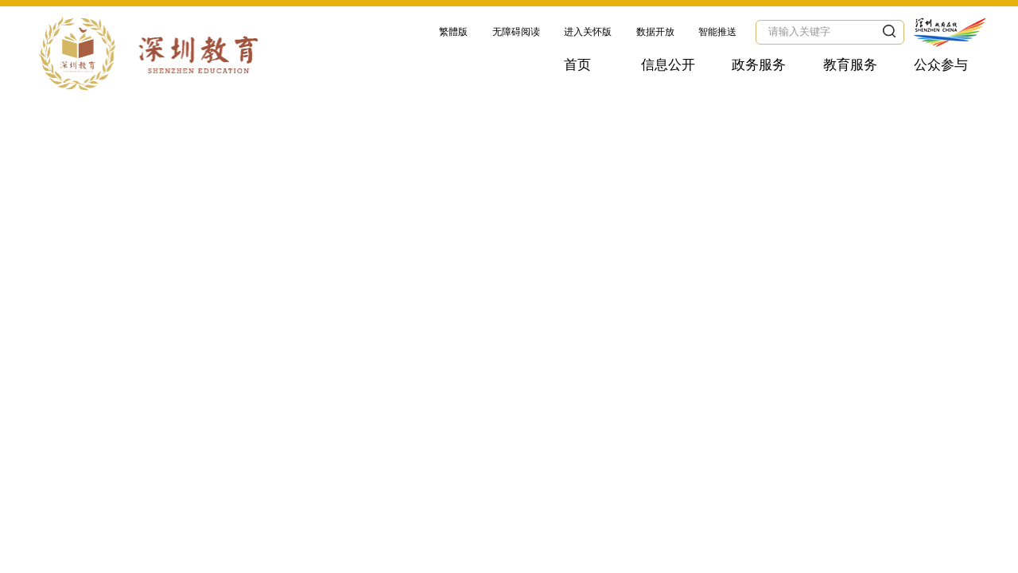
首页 (577, 64)
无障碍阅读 (516, 31)
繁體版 (453, 31)
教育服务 (850, 64)
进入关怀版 (588, 31)
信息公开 (668, 64)
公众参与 (941, 64)
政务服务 (759, 64)
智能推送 (717, 31)
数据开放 (655, 31)
